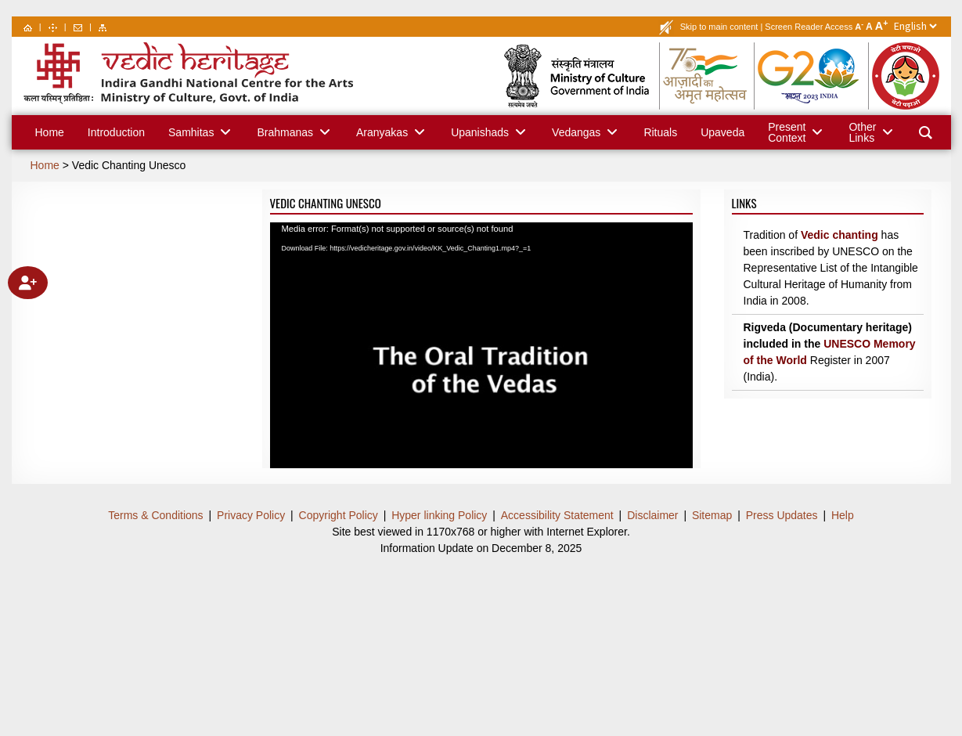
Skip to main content (719, 26)
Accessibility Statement (557, 515)
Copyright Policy (338, 515)
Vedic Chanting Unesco (129, 165)
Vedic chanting (839, 235)
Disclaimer (652, 515)
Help (842, 515)
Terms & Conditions (155, 515)
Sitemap (712, 515)
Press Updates (782, 515)
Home (45, 165)
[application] (481, 341)
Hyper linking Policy (439, 515)
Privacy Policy (251, 515)
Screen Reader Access (808, 26)
